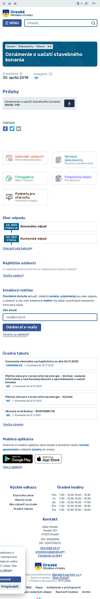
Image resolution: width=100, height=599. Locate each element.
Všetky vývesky (13, 412)
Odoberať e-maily (21, 315)
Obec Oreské (60, 565)
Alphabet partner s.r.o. (67, 562)
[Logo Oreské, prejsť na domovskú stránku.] (50, 13)
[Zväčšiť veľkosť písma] (86, 3)
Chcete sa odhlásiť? (16, 322)
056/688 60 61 (50, 536)
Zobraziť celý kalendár (18, 236)
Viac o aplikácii (12, 454)
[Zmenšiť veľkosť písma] (82, 3)
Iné (36, 66)
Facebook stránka (50, 543)
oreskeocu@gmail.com (50, 539)
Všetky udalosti (13, 263)
